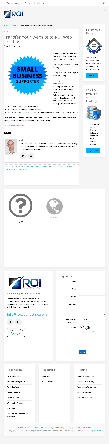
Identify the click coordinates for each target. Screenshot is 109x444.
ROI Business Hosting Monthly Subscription (18, 415)
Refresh (92, 332)
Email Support (12, 408)
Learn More (92, 75)
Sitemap (97, 431)
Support (28, 3)
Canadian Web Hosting (85, 382)
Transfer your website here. (14, 125)
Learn (14, 26)
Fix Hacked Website (14, 387)
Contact (45, 3)
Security (50, 428)
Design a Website (13, 392)
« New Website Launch (30, 166)
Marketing (18, 3)
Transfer (37, 3)
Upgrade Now (93, 151)
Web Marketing (48, 382)
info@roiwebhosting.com (27, 314)
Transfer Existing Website (16, 382)
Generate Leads (13, 398)
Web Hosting (39, 428)
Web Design (8, 3)
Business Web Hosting (85, 392)
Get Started (86, 428)
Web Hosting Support (15, 403)
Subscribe (85, 319)
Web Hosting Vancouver (86, 376)
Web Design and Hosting (86, 398)
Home (6, 26)
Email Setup (59, 428)
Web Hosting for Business (87, 387)
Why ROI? (28, 428)
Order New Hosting (14, 376)
